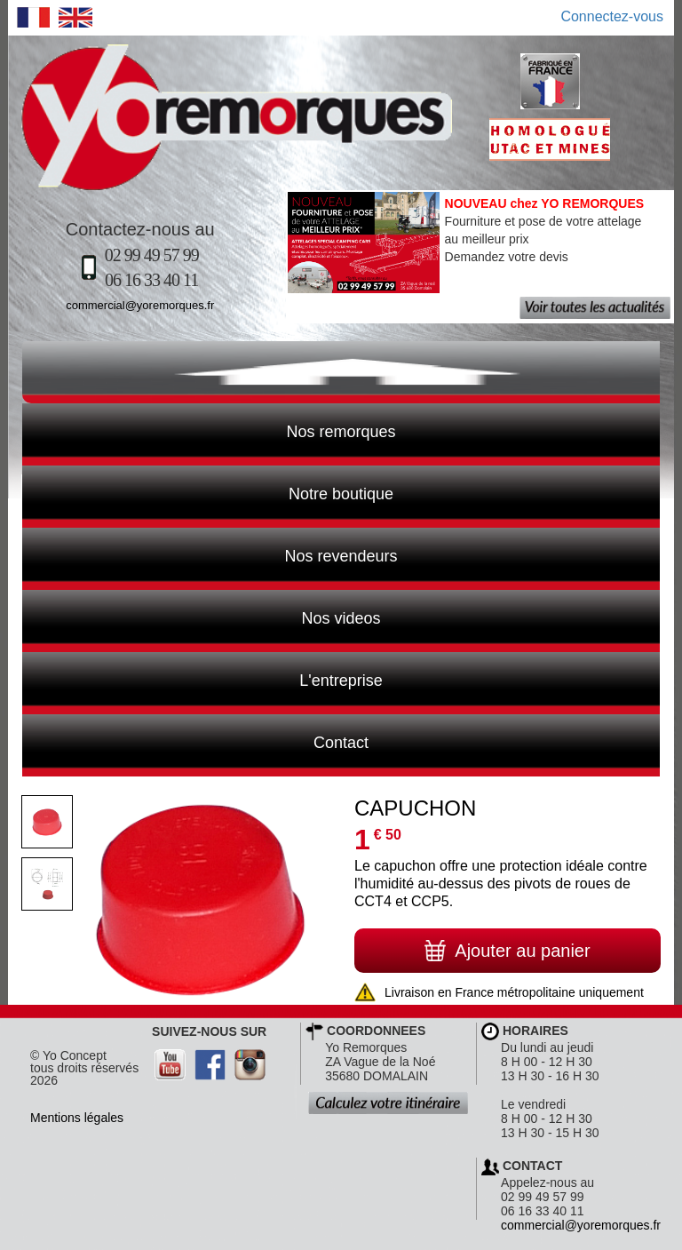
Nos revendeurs (210, 554)
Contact (195, 741)
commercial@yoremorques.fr (140, 305)
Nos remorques (340, 432)
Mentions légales (76, 1118)
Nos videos (201, 616)
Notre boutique (207, 492)
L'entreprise (202, 679)
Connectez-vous (611, 16)
